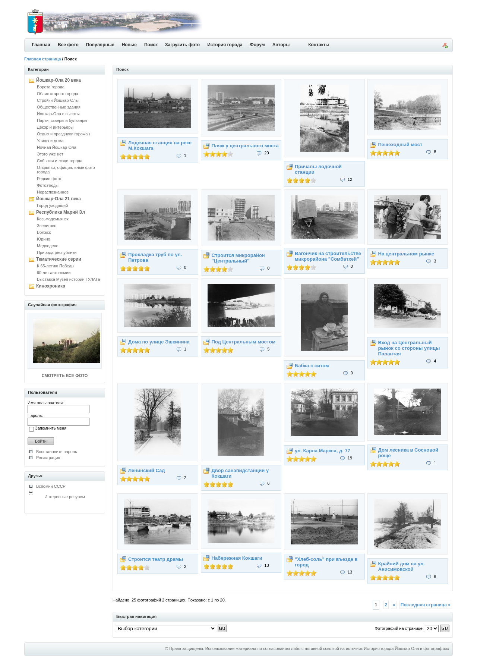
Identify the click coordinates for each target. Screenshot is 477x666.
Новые (129, 44)
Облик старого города (57, 93)
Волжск (44, 232)
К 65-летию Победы (55, 266)
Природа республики (56, 252)
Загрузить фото (182, 44)
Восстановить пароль (56, 451)
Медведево (48, 246)
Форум (257, 44)
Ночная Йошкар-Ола (56, 147)
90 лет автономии (53, 272)
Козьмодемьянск (53, 219)
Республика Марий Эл (60, 212)
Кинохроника (50, 286)
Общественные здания (58, 107)
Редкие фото (49, 178)
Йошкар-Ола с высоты (58, 113)
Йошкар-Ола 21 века (58, 198)
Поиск (151, 44)
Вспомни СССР (51, 486)
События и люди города (59, 160)
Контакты (318, 44)
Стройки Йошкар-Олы (58, 100)
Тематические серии (58, 259)
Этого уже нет (50, 154)
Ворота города (50, 87)
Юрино (43, 239)
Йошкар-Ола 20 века (58, 80)
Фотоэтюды (48, 185)
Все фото (68, 44)
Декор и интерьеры (55, 127)
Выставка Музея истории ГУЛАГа (68, 279)
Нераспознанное (53, 192)
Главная (41, 44)
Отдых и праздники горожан (63, 134)
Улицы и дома (50, 140)
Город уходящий (52, 205)
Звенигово (46, 225)
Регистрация (48, 457)
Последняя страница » (426, 604)
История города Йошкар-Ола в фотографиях (406, 648)
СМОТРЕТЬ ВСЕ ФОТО (65, 375)
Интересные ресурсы (64, 496)
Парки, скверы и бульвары (62, 120)
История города (224, 44)
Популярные (100, 44)
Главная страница (42, 59)
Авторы (281, 44)
